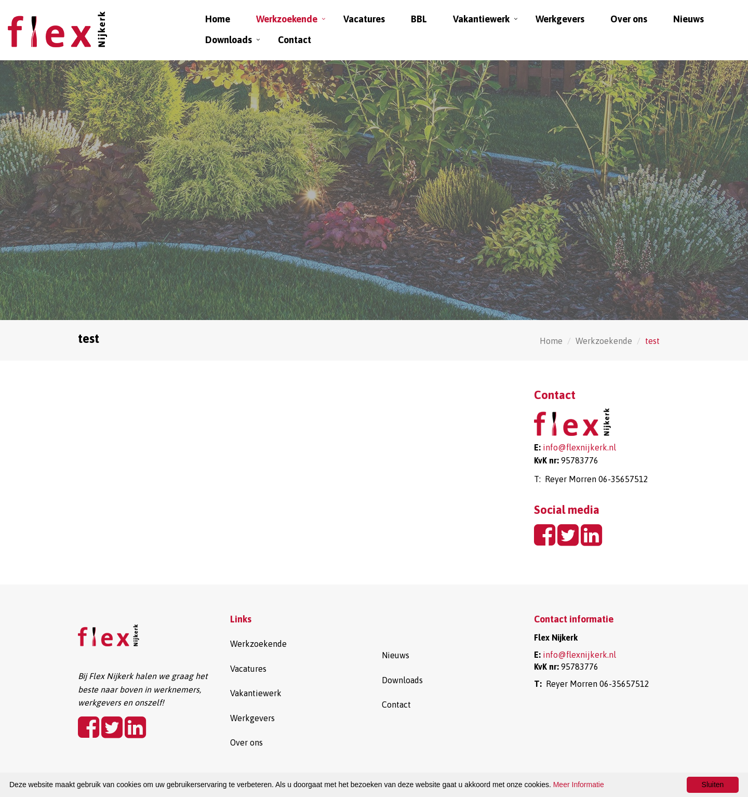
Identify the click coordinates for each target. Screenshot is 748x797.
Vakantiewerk (481, 19)
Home (217, 19)
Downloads (228, 39)
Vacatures (364, 19)
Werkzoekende (286, 19)
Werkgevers (560, 19)
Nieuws (688, 19)
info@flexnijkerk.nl (579, 447)
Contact (294, 39)
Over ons (628, 19)
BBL (419, 19)
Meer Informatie (578, 784)
